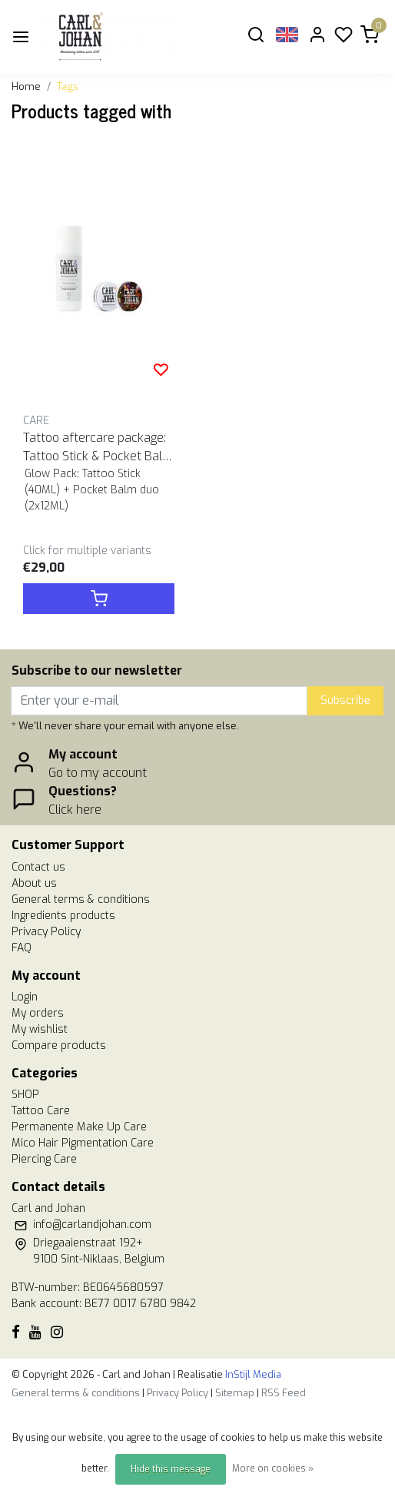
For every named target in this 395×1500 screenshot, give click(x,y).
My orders (38, 1013)
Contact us (38, 867)
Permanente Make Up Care (79, 1127)
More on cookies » (273, 1468)
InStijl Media (252, 1374)
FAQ (22, 948)
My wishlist (40, 1029)
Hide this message (171, 1469)
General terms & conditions (81, 899)
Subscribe (345, 700)
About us (34, 883)
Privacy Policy (46, 931)
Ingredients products (63, 915)
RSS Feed (283, 1392)
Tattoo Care (41, 1110)
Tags (67, 86)
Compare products (59, 1045)
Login (25, 997)
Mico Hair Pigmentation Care (83, 1143)
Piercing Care (44, 1159)
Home (26, 86)
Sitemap (234, 1392)
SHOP (25, 1094)
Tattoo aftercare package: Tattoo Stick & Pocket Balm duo (98, 448)
